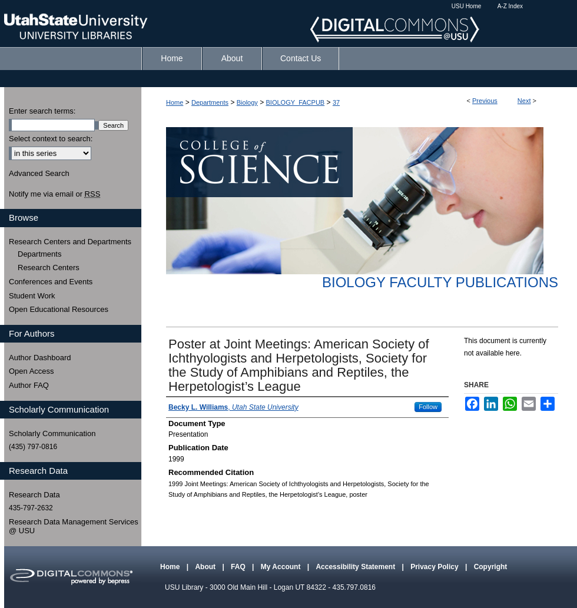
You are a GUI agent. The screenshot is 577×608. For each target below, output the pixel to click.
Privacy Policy (435, 567)
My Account (282, 567)
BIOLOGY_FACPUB (295, 102)
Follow (428, 406)
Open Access (31, 371)
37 (336, 102)
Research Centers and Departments (70, 241)
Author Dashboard (40, 357)
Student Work (32, 295)
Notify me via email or (54, 194)
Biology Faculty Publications (440, 282)
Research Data (34, 494)
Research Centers (48, 267)
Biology (247, 102)
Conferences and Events (50, 281)
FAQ (239, 567)
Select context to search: (50, 138)
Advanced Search (39, 173)
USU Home (467, 6)
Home (174, 102)
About (206, 567)
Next (524, 100)
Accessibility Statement (356, 567)
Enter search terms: (42, 111)
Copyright (491, 567)
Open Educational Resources (58, 309)
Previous (485, 100)
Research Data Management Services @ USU (73, 526)
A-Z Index (510, 6)
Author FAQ (29, 385)
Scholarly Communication (52, 433)
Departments (209, 102)
